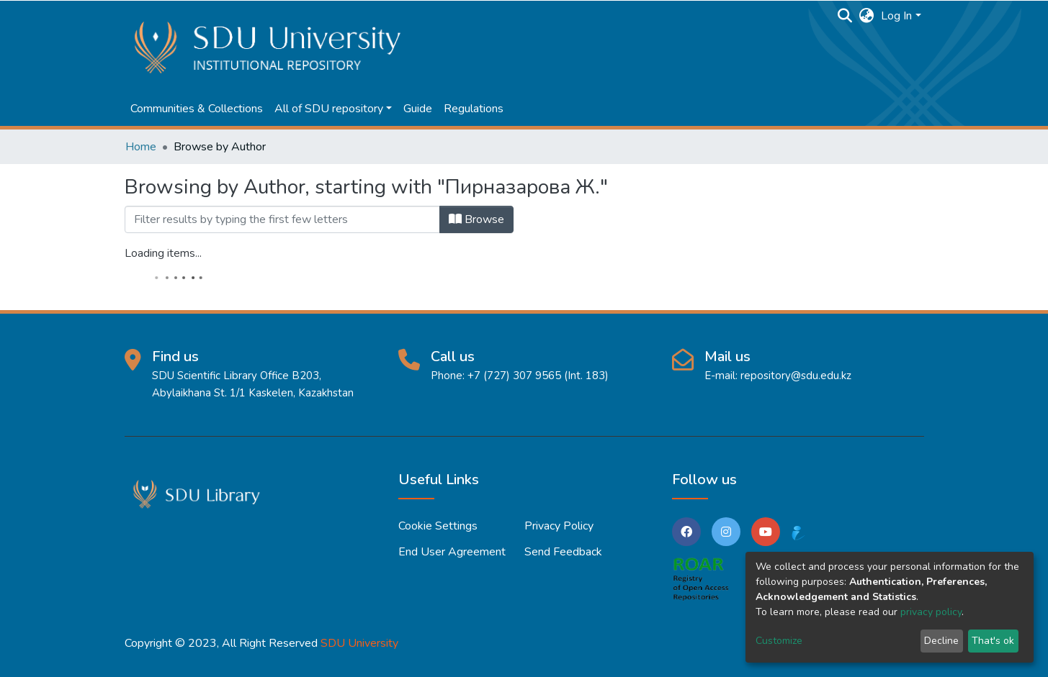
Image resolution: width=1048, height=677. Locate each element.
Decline (941, 641)
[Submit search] (844, 15)
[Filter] (282, 219)
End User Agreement (452, 552)
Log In (896, 16)
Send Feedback (563, 552)
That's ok (993, 641)
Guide (417, 109)
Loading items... (163, 253)
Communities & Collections (196, 109)
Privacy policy (559, 526)
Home (140, 147)
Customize (779, 641)
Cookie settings (438, 526)
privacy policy (931, 612)
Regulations (473, 109)
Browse (476, 219)
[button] (866, 15)
